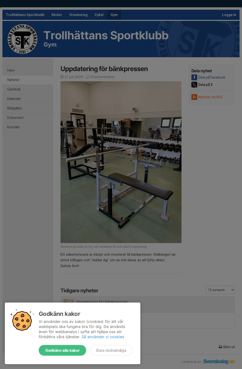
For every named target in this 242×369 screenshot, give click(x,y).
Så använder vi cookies (103, 336)
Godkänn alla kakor (62, 350)
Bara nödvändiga (111, 350)
